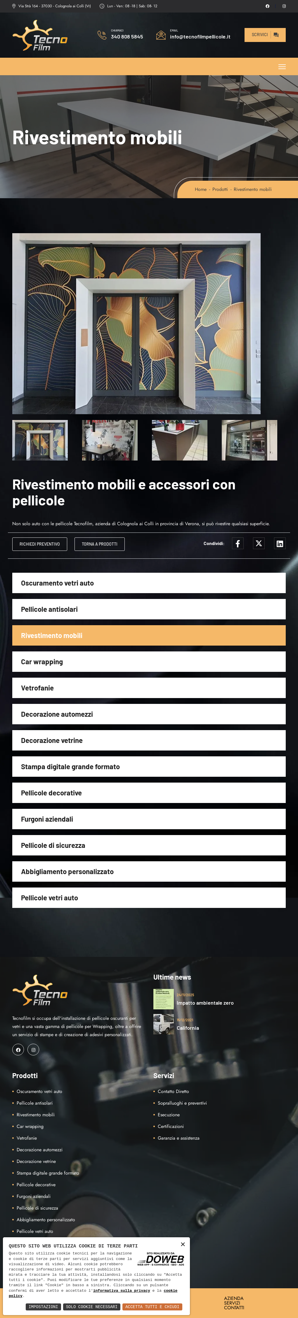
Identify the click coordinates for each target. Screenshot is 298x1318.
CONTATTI (234, 1307)
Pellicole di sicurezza (53, 845)
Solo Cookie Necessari (91, 1307)
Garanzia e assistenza (179, 1138)
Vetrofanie (37, 687)
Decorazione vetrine (52, 740)
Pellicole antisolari (49, 609)
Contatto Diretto (173, 1091)
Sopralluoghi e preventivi (182, 1103)
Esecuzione (169, 1114)
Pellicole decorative (51, 792)
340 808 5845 (127, 36)
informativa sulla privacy (121, 1291)
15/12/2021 (185, 1020)
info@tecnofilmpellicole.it (200, 36)
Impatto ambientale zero (205, 1002)
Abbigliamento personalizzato (67, 871)
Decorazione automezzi (57, 714)
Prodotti (220, 189)
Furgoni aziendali (47, 819)
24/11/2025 (185, 995)
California (188, 1027)
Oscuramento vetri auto (57, 583)
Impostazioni (43, 1307)
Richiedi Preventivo (40, 544)
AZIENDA (234, 1298)
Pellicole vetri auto (49, 897)
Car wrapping (42, 661)
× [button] (183, 1245)
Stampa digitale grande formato (70, 766)
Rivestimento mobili (51, 635)
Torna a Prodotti (99, 544)
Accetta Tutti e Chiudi (152, 1307)
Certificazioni (171, 1126)
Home (201, 189)
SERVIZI (232, 1303)
